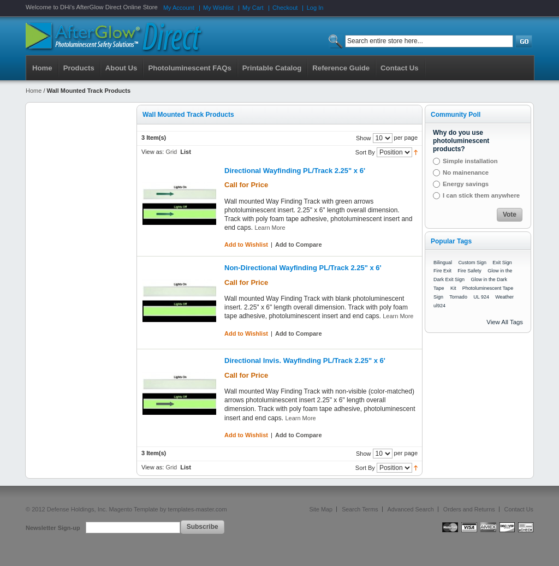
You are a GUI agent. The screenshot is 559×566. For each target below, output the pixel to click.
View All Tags (504, 322)
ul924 (439, 305)
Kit (453, 288)
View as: (152, 151)
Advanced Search (411, 509)
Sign (438, 297)
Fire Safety (469, 270)
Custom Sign (472, 262)
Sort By (365, 152)
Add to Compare (298, 244)
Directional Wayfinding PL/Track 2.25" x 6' (294, 170)
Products (78, 68)
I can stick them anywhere (481, 195)
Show (363, 138)
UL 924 (481, 297)
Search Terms (360, 509)
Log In (315, 7)
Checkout (285, 7)
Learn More (269, 227)
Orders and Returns (469, 509)
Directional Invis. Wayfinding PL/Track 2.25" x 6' (304, 360)
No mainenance (466, 172)
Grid (171, 151)
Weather (504, 297)
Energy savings (466, 184)
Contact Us (518, 509)
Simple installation (470, 161)
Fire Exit (442, 270)
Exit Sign (502, 262)
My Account (178, 7)
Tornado (458, 297)
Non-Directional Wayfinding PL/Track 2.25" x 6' (303, 268)
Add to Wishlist (246, 244)
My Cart (253, 7)
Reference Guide (341, 68)
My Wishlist (218, 7)
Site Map (321, 509)
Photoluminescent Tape (487, 288)
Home (42, 68)
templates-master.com (197, 509)
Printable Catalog (271, 68)
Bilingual (442, 262)
